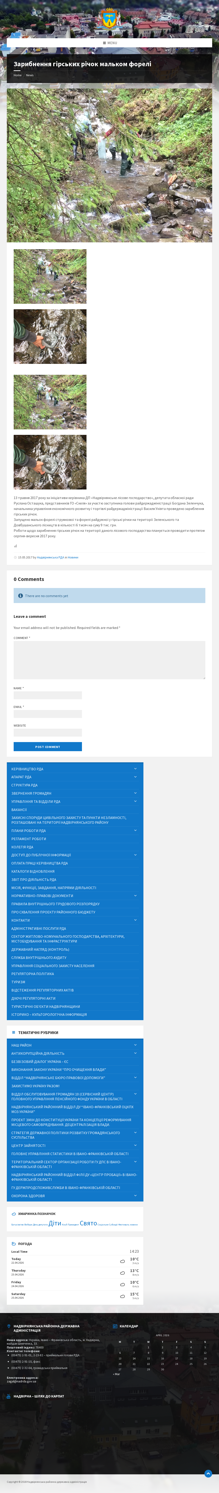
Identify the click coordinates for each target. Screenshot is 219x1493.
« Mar (116, 1374)
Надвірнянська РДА (50, 557)
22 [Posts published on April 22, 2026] (148, 1364)
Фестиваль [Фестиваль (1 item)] (123, 1224)
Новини (73, 557)
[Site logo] (109, 29)
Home (18, 75)
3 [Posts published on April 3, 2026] (176, 1347)
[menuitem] (75, 769)
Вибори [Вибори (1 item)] (28, 1224)
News (30, 75)
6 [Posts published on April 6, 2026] (120, 1352)
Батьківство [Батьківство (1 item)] (17, 1224)
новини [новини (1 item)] (134, 1224)
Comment (22, 638)
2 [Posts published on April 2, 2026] (162, 1347)
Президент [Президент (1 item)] (73, 1224)
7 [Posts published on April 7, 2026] (134, 1352)
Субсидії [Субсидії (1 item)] (113, 1224)
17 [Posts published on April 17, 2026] (176, 1358)
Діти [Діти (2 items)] (54, 1223)
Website (20, 725)
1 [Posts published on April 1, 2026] (148, 1347)
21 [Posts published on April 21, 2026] (134, 1364)
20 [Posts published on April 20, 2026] (120, 1364)
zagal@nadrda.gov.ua (21, 1381)
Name (19, 688)
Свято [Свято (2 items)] (88, 1223)
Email (19, 707)
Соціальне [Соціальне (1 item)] (103, 1224)
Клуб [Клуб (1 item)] (64, 1224)
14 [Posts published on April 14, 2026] (134, 1358)
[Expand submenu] (135, 769)
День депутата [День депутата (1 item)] (40, 1224)
